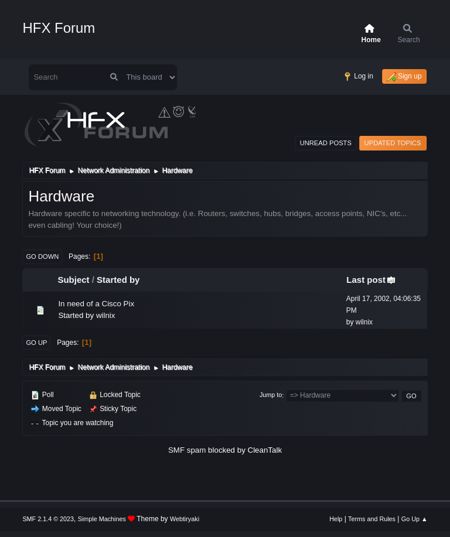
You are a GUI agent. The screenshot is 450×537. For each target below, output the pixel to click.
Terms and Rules (372, 518)
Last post (371, 280)
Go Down (42, 256)
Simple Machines (102, 518)
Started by (118, 280)
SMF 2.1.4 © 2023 (48, 518)
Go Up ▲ (414, 518)
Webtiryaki (184, 518)
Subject (73, 280)
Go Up (36, 342)
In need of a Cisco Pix (96, 303)
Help (335, 518)
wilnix (105, 315)
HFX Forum (58, 28)
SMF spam (187, 450)
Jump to (271, 395)
